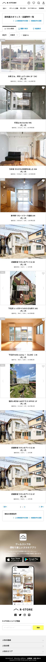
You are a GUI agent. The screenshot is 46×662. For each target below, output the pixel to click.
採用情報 (41, 8)
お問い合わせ (37, 658)
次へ (42, 507)
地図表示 (37, 29)
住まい (5, 8)
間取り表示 (23, 29)
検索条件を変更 (36, 21)
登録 (38, 627)
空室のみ (25, 35)
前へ (5, 507)
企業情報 (29, 658)
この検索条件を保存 (21, 21)
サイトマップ (9, 658)
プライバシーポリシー (20, 658)
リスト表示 (9, 29)
